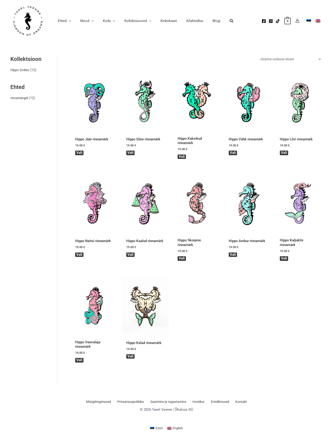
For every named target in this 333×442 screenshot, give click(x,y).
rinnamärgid (19, 98)
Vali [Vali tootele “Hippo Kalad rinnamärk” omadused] (131, 358)
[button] (215, 21)
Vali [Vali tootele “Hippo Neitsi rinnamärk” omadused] (80, 255)
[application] (67, 21)
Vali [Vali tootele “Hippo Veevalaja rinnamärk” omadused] (80, 362)
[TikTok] (278, 21)
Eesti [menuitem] (159, 430)
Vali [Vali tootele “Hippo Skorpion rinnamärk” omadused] (182, 259)
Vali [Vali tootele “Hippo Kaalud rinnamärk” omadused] (131, 255)
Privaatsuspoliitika (132, 403)
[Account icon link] (297, 21)
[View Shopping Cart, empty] (287, 21)
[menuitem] (156, 430)
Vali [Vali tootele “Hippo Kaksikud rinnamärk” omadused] (182, 157)
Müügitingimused (101, 403)
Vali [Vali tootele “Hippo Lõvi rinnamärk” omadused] (284, 153)
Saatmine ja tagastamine (170, 403)
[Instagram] (271, 21)
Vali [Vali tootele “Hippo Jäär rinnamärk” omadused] (80, 153)
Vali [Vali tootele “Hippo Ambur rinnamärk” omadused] (233, 255)
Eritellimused (219, 403)
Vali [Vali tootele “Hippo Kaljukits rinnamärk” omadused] (284, 259)
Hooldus (199, 403)
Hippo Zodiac (20, 70)
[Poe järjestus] (287, 59)
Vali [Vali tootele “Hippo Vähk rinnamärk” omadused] (233, 153)
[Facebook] (264, 21)
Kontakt (239, 403)
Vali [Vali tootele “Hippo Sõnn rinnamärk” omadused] (131, 153)
